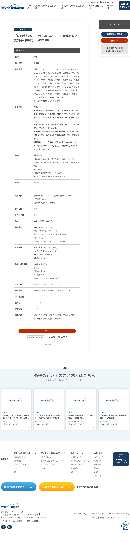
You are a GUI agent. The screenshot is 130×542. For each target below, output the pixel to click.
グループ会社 (100, 480)
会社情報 (110, 7)
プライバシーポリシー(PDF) (118, 518)
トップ (29, 7)
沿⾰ (96, 473)
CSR (96, 477)
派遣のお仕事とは (21, 469)
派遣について (76, 462)
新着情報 (4, 463)
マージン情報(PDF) (79, 518)
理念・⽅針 (99, 465)
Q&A (16, 477)
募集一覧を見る (47, 349)
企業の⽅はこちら (96, 7)
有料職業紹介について (79, 465)
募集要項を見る (114, 34)
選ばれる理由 (19, 462)
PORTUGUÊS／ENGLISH (88, 491)
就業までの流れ (20, 473)
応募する (47, 333)
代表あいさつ (100, 462)
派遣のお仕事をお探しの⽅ (46, 7)
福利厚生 (17, 465)
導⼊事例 (74, 473)
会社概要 (98, 469)
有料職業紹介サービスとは (52, 465)
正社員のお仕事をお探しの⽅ (73, 7)
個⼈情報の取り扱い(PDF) (97, 518)
